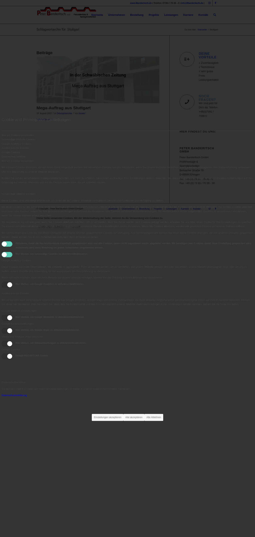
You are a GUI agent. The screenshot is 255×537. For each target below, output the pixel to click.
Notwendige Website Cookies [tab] (19, 139)
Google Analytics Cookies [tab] (16, 143)
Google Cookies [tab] (11, 152)
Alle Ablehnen (153, 417)
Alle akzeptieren (133, 417)
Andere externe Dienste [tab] (15, 147)
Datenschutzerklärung (14, 395)
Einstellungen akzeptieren (107, 417)
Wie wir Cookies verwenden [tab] (18, 135)
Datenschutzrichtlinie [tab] (14, 156)
